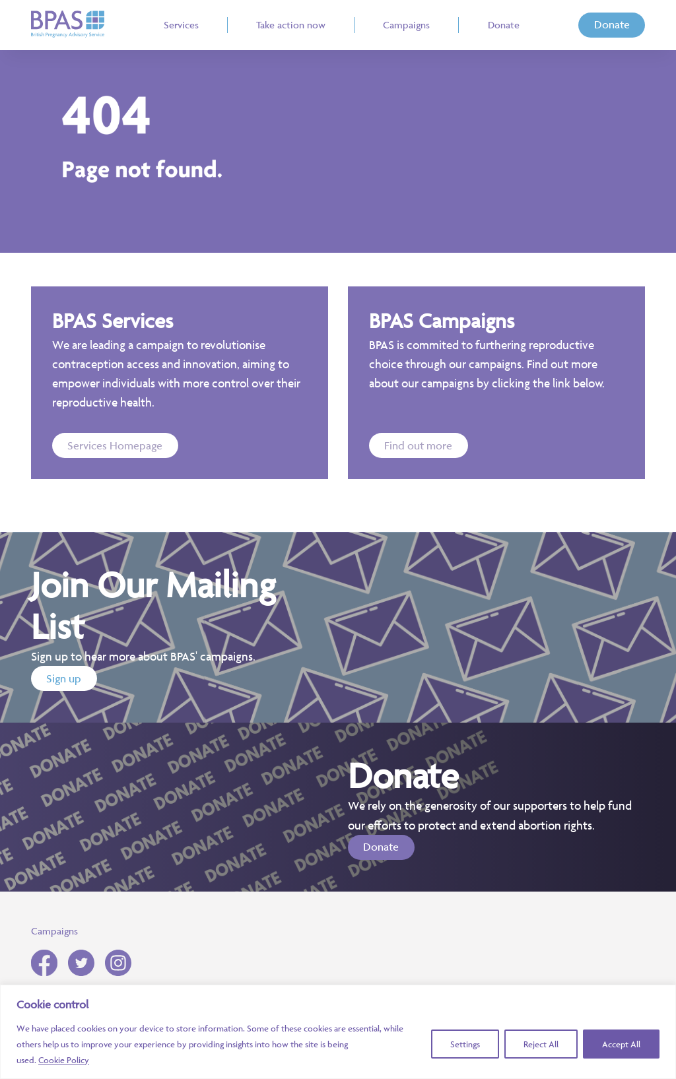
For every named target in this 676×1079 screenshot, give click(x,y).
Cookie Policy (63, 1060)
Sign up (63, 678)
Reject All (541, 1044)
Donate (612, 24)
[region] (338, 1032)
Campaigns (54, 931)
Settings (465, 1044)
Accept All (621, 1044)
